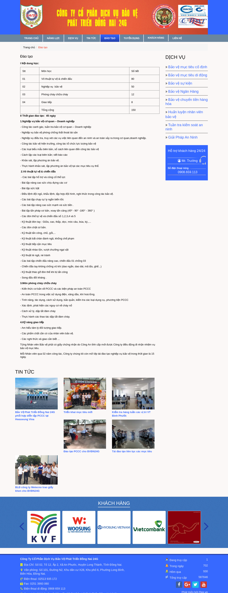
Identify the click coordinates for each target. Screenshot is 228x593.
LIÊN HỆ (177, 38)
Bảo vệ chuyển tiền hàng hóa (187, 102)
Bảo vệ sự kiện (180, 83)
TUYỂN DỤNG (132, 38)
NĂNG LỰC (53, 38)
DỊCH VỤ (73, 38)
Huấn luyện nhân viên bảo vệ (184, 114)
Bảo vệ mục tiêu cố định (187, 67)
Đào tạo (42, 47)
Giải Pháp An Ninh (183, 137)
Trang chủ (29, 47)
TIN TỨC (91, 38)
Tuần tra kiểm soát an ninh (184, 127)
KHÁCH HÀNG (156, 37)
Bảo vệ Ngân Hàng (183, 91)
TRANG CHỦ (31, 38)
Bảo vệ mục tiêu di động (187, 75)
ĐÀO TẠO (109, 38)
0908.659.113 (187, 172)
